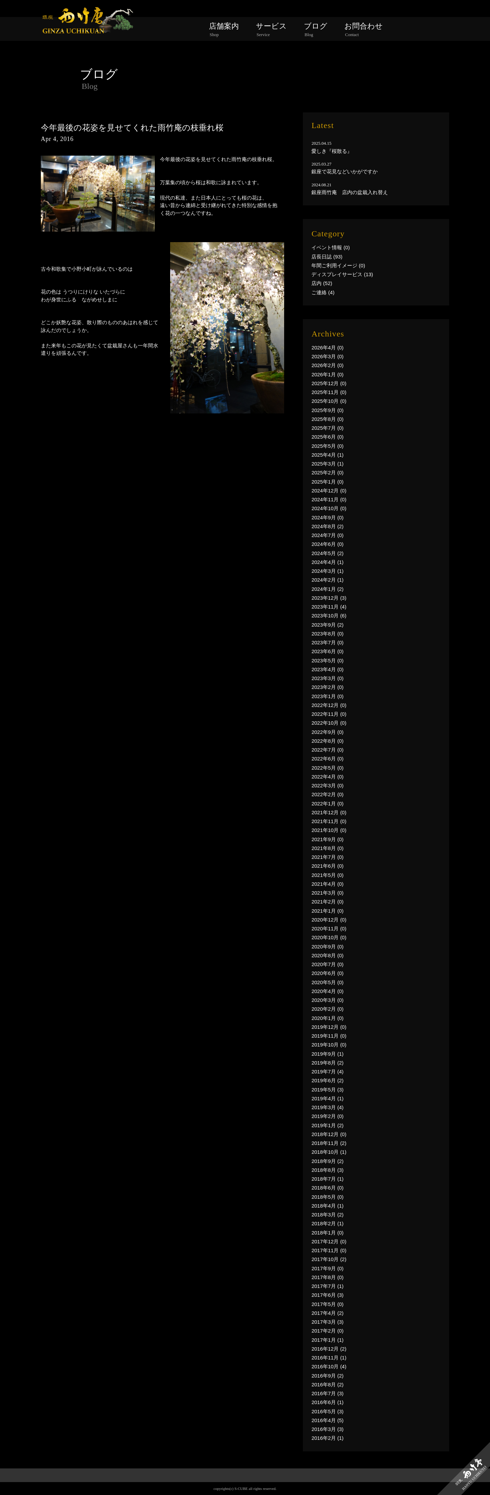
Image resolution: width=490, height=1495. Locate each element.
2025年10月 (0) (328, 401)
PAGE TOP (245, 1486)
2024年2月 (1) (327, 580)
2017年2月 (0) (327, 1331)
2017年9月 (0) (327, 1268)
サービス (271, 29)
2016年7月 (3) (327, 1393)
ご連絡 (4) (322, 292)
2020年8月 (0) (327, 955)
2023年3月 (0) (327, 678)
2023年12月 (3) (328, 598)
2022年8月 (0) (327, 741)
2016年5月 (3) (327, 1411)
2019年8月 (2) (327, 1063)
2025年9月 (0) (327, 410)
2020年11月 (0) (328, 928)
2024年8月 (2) (327, 526)
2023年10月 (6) (328, 615)
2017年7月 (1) (327, 1286)
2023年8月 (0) (327, 633)
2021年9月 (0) (327, 839)
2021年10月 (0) (328, 830)
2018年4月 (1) (327, 1206)
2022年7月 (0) (327, 750)
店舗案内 (224, 29)
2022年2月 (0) (327, 794)
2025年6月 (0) (327, 437)
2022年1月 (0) (327, 803)
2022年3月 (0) (327, 785)
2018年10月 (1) (328, 1152)
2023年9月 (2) (327, 625)
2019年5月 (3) (327, 1089)
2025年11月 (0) (328, 392)
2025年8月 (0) (327, 419)
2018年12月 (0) (328, 1134)
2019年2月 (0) (327, 1116)
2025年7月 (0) (327, 428)
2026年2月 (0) (327, 365)
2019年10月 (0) (328, 1045)
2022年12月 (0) (328, 705)
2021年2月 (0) (327, 901)
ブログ (315, 29)
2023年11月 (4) (328, 607)
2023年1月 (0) (327, 696)
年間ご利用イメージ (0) (338, 265)
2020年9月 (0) (327, 946)
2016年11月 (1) (328, 1357)
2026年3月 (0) (327, 356)
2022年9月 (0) (327, 732)
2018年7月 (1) (327, 1179)
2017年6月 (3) (327, 1295)
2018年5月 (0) (327, 1197)
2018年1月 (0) (327, 1233)
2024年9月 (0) (327, 517)
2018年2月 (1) (327, 1223)
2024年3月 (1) (327, 571)
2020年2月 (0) (327, 1009)
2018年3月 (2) (327, 1214)
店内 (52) (321, 283)
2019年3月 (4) (327, 1107)
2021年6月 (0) (327, 866)
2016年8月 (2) (327, 1384)
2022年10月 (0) (328, 723)
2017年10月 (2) (328, 1259)
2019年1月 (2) (327, 1125)
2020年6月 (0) (327, 973)
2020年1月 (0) (327, 1018)
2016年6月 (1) (327, 1402)
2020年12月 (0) (328, 920)
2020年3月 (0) (327, 1000)
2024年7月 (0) (327, 535)
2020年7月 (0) (327, 964)
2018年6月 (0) (327, 1188)
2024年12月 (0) (328, 490)
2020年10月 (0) (328, 937)
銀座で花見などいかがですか (344, 171)
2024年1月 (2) (327, 589)
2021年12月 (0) (328, 812)
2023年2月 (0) (327, 687)
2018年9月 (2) (327, 1161)
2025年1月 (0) (327, 482)
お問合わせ (363, 29)
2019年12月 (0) (328, 1027)
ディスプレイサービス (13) (342, 274)
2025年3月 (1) (327, 464)
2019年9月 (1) (327, 1054)
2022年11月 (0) (328, 714)
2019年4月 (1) (327, 1098)
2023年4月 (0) (327, 669)
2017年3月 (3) (327, 1322)
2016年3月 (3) (327, 1429)
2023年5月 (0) (327, 660)
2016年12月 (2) (328, 1349)
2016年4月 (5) (327, 1420)
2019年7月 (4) (327, 1071)
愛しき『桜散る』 (331, 151)
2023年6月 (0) (327, 651)
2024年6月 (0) (327, 544)
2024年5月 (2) (327, 553)
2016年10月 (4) (328, 1366)
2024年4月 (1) (327, 562)
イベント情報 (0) (330, 247)
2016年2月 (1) (327, 1438)
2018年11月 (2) (328, 1143)
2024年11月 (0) (328, 499)
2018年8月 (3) (327, 1170)
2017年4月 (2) (327, 1313)
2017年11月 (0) (328, 1250)
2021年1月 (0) (327, 911)
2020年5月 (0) (327, 982)
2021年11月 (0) (328, 821)
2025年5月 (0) (327, 446)
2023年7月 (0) (327, 642)
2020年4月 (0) (327, 991)
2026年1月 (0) (327, 374)
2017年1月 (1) (327, 1340)
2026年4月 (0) (327, 347)
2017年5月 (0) (327, 1304)
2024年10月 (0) (328, 508)
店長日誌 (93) (326, 256)
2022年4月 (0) (327, 777)
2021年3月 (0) (327, 893)
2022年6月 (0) (327, 758)
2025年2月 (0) (327, 472)
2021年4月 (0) (327, 884)
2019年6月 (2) (327, 1080)
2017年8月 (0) (327, 1277)
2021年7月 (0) (327, 857)
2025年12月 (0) (328, 383)
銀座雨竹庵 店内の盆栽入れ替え (349, 192)
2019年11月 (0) (328, 1036)
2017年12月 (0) (328, 1241)
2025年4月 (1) (327, 455)
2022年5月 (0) (327, 768)
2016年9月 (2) (327, 1376)
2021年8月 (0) (327, 848)
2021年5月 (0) (327, 875)
